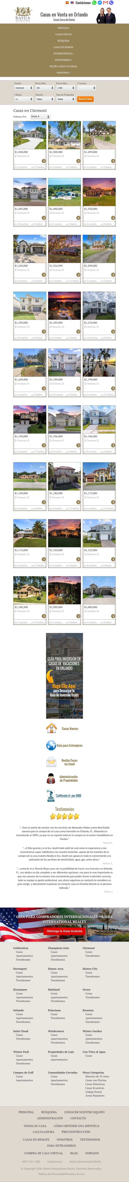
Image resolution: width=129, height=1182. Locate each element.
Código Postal (93, 1092)
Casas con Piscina (95, 1080)
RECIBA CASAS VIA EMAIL (63, 66)
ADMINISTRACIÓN (50, 1118)
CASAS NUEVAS (63, 34)
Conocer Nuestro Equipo (84, 1112)
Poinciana (54, 1010)
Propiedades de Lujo (61, 1052)
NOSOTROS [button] (63, 72)
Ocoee (86, 989)
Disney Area (55, 969)
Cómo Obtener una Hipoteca (77, 1126)
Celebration (20, 948)
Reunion (88, 1010)
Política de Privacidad (51, 1174)
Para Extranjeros (61, 1145)
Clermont (89, 948)
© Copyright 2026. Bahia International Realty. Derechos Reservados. (61, 1168)
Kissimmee (20, 989)
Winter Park (21, 1052)
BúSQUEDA (63, 40)
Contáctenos (54, 1161)
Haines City (90, 969)
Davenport (20, 969)
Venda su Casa (35, 1126)
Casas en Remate (36, 1139)
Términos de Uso (75, 1174)
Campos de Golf (23, 1072)
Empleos (92, 1153)
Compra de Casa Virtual (43, 1153)
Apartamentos (24, 956)
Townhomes (23, 959)
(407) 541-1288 (31, 1161)
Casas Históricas (95, 1084)
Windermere (56, 1031)
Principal (26, 1112)
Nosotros (65, 1139)
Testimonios (90, 1139)
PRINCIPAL (63, 27)
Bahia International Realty (85, 1161)
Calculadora (43, 1132)
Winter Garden (92, 1031)
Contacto (78, 1118)
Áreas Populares (94, 1095)
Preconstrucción (76, 1132)
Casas (19, 952)
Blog (74, 1153)
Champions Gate (58, 948)
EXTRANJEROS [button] (63, 59)
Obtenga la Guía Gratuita (64, 931)
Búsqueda (49, 1112)
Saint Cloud (20, 1031)
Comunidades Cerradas (62, 1072)
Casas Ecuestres (94, 1088)
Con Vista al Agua (94, 1052)
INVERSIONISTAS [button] (64, 53)
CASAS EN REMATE (64, 47)
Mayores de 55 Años (97, 1076)
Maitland (54, 989)
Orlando (18, 1010)
